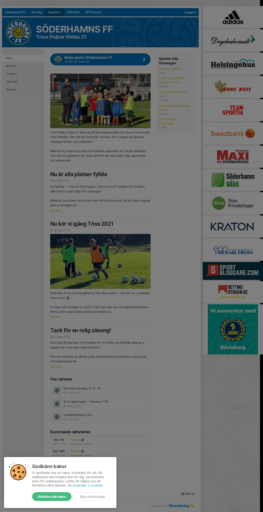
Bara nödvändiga (92, 497)
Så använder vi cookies (85, 485)
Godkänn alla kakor (52, 497)
